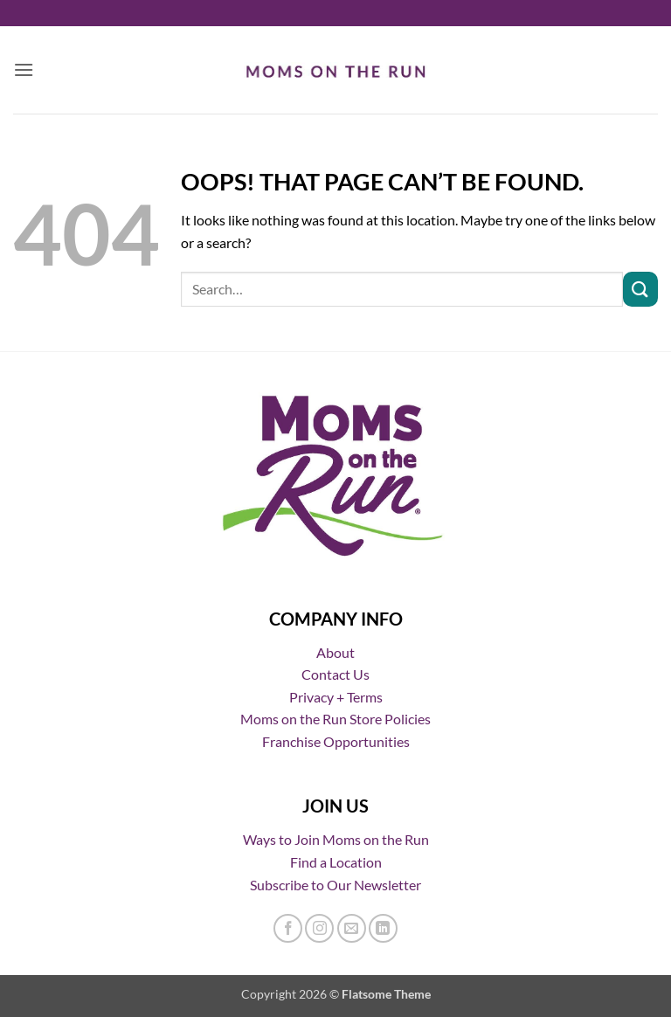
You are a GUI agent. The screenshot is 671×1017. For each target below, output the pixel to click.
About (335, 652)
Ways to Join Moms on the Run (336, 839)
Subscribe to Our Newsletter (335, 884)
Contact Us (335, 674)
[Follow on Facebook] (287, 928)
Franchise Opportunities (336, 741)
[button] (23, 69)
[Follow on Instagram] (319, 928)
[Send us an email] (351, 928)
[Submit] (640, 289)
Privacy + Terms (336, 696)
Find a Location (336, 862)
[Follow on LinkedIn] (383, 928)
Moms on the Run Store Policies (335, 718)
